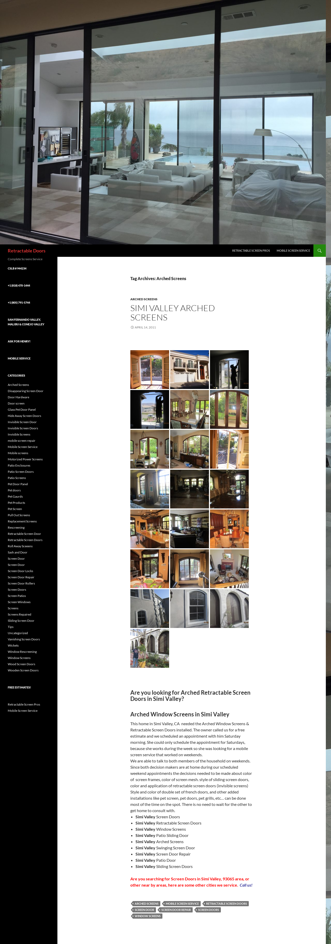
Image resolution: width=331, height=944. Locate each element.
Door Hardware (18, 397)
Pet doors (14, 490)
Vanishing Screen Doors (24, 639)
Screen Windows (19, 602)
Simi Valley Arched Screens (172, 313)
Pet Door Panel (18, 484)
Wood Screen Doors (21, 664)
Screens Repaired (19, 614)
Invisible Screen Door (22, 422)
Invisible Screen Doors (23, 428)
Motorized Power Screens (25, 459)
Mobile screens (18, 453)
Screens (13, 608)
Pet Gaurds (15, 496)
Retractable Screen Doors (226, 903)
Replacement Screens (22, 521)
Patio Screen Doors (21, 472)
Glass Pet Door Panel (22, 409)
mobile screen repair (21, 441)
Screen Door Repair (176, 909)
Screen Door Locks (20, 571)
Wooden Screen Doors (23, 670)
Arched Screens (143, 299)
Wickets (13, 645)
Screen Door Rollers (21, 583)
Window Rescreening (22, 652)
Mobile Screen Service (293, 250)
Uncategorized (18, 633)
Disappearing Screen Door (25, 391)
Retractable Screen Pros (251, 250)
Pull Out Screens (19, 515)
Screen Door (144, 909)
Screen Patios (17, 596)
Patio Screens (17, 478)
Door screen (16, 403)
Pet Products (16, 503)
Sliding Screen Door (21, 621)
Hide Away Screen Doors (24, 416)
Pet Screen (15, 509)
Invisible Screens (19, 434)
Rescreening (16, 527)
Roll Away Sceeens (20, 546)
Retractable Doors (27, 250)
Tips (10, 627)
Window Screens (148, 916)
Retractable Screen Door (24, 534)
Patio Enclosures (19, 465)
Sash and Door (17, 552)
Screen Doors (208, 909)
